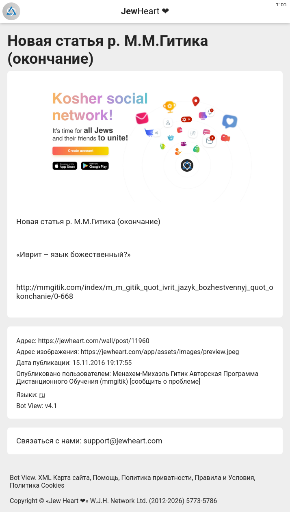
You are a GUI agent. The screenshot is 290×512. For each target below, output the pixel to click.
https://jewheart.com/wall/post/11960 (93, 341)
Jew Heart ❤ (67, 501)
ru (42, 395)
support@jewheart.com (122, 440)
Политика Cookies (37, 485)
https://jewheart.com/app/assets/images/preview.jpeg (159, 352)
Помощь (105, 478)
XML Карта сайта (64, 478)
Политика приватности (156, 478)
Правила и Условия (224, 478)
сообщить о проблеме (165, 381)
